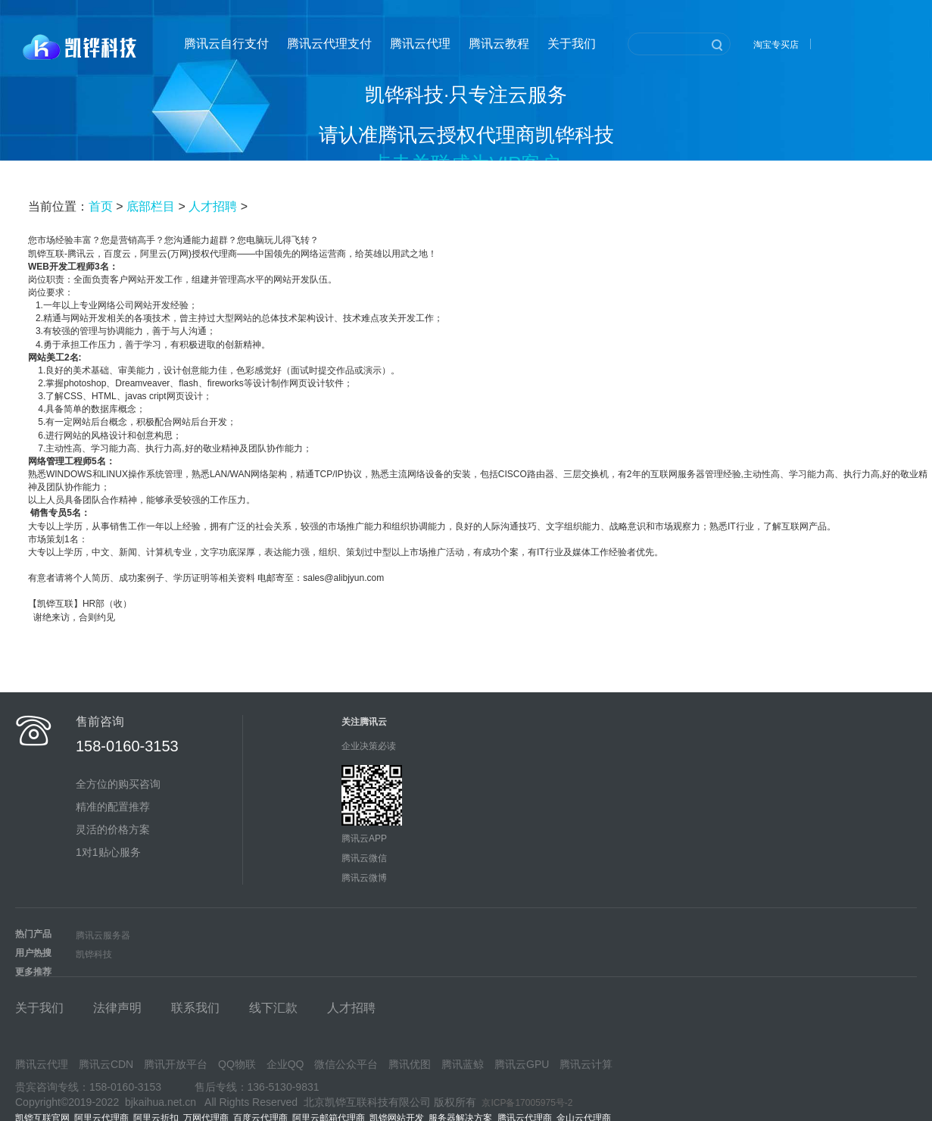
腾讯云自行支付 (226, 43)
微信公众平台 (346, 1064)
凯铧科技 (94, 954)
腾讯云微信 (364, 858)
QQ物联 (237, 1064)
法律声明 (117, 1007)
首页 (101, 206)
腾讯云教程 (499, 43)
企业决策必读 (368, 746)
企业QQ (285, 1064)
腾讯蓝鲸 (462, 1064)
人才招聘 (213, 206)
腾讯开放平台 (175, 1064)
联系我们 (195, 1007)
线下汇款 (273, 1007)
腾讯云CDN (106, 1064)
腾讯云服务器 (103, 935)
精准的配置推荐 (113, 807)
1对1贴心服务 (108, 852)
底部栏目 (150, 206)
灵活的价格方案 (113, 829)
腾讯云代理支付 (329, 43)
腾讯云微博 (364, 878)
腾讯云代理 (420, 43)
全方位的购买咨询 (118, 784)
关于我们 (571, 43)
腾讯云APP (364, 838)
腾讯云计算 (586, 1064)
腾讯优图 (409, 1064)
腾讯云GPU (521, 1064)
